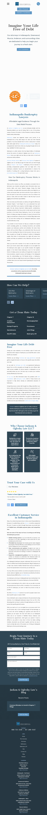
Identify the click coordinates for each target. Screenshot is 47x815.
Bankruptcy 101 (15, 592)
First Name (10, 648)
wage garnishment (31, 358)
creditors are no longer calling (31, 400)
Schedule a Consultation (23, 12)
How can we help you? (12, 661)
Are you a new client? (12, 657)
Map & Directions (23, 770)
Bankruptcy (10, 137)
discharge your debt (21, 365)
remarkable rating (25, 575)
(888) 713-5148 (14, 148)
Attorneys (23, 741)
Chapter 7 (13, 164)
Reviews (23, 756)
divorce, (27, 523)
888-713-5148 (16, 730)
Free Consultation (23, 49)
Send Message (23, 679)
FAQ (24, 749)
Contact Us (23, 751)
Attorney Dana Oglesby (27, 160)
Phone (9, 652)
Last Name (27, 648)
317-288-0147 (30, 730)
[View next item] (25, 105)
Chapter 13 (21, 164)
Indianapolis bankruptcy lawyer (27, 143)
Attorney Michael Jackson (13, 160)
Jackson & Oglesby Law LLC (15, 128)
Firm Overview (23, 739)
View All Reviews (21, 504)
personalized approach (12, 173)
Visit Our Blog (23, 714)
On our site (10, 376)
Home (23, 736)
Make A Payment (23, 9)
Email (26, 652)
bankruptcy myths (21, 378)
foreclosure (22, 358)
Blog (23, 754)
